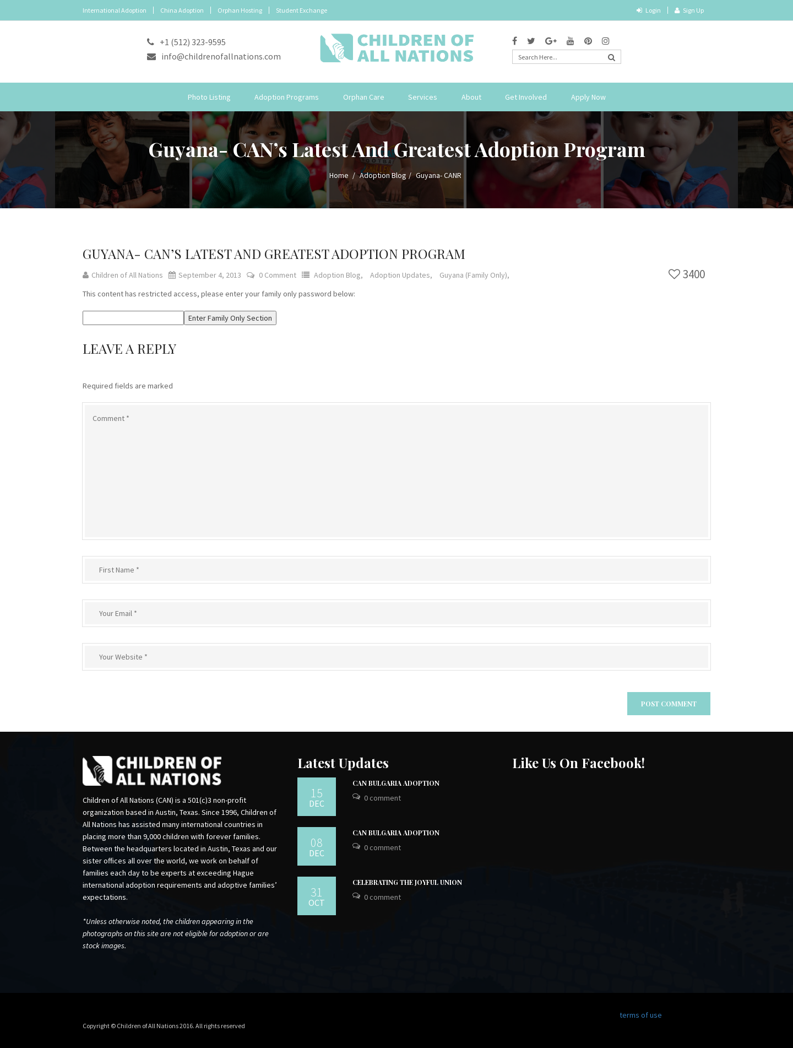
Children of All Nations (123, 275)
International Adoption (114, 10)
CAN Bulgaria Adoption (395, 783)
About (471, 97)
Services (422, 97)
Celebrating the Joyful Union (407, 882)
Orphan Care (363, 97)
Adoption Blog (383, 175)
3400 (687, 274)
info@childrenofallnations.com (214, 56)
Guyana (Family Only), (474, 275)
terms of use (641, 1015)
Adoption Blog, (339, 275)
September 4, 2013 (205, 275)
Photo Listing (209, 97)
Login (649, 10)
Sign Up (689, 10)
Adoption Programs (286, 97)
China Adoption (182, 10)
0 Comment (277, 275)
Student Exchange (301, 10)
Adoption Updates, (402, 275)
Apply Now (588, 97)
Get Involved (526, 97)
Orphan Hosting (240, 10)
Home (339, 175)
